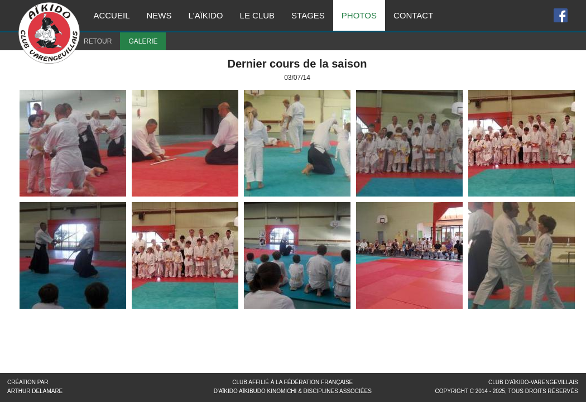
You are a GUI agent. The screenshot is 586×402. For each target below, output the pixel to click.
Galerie (142, 41)
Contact (413, 15)
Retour (98, 41)
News (158, 15)
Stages (308, 15)
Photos (359, 15)
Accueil (111, 15)
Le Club (257, 15)
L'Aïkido (205, 15)
